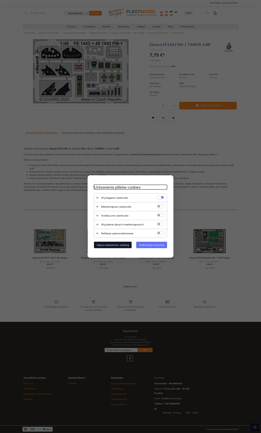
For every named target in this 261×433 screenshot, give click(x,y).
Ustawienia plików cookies (117, 187)
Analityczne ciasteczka (114, 215)
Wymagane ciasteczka (114, 197)
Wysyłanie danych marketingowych (122, 224)
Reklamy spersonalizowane (117, 233)
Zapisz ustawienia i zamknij (113, 245)
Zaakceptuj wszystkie (151, 245)
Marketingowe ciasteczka (116, 206)
